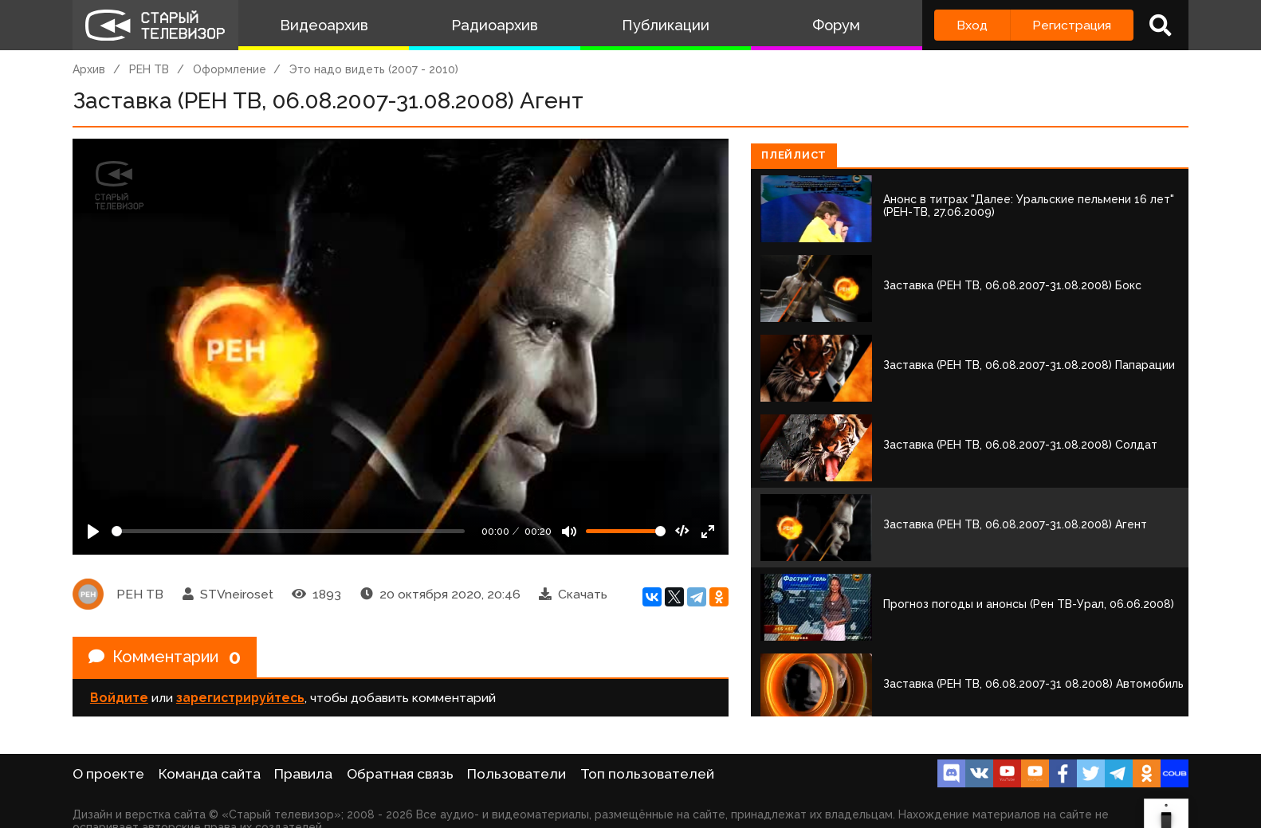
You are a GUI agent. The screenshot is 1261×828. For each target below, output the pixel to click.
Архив (89, 69)
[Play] (93, 531)
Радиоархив (494, 25)
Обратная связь (400, 774)
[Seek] (288, 531)
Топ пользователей (647, 774)
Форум (836, 25)
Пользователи (516, 774)
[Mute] (569, 531)
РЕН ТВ (149, 69)
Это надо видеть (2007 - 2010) (373, 69)
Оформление (229, 69)
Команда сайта (210, 774)
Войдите (119, 697)
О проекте (108, 774)
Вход (972, 25)
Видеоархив (324, 25)
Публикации (665, 25)
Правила (303, 774)
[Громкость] (626, 531)
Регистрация (1071, 25)
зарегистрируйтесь (240, 697)
